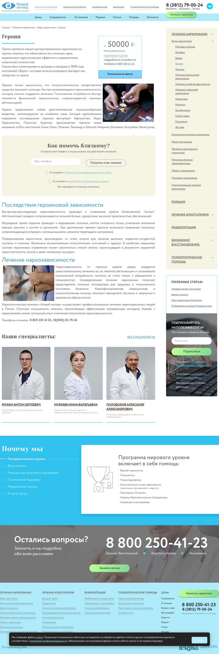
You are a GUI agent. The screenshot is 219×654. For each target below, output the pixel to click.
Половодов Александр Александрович (125, 405)
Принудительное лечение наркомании (186, 187)
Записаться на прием (120, 74)
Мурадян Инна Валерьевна (75, 403)
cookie (39, 637)
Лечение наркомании (190, 34)
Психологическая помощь (187, 259)
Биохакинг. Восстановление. (186, 242)
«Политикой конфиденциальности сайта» (88, 171)
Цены (38, 17)
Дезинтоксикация (182, 142)
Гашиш (178, 58)
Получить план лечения (105, 161)
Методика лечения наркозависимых (182, 162)
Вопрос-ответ (168, 606)
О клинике (81, 17)
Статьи (117, 17)
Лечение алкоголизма (190, 214)
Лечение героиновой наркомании (187, 77)
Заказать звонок (109, 566)
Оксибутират (182, 110)
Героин (179, 64)
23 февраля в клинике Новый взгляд (191, 306)
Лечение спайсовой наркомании (186, 92)
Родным (100, 17)
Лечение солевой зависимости (192, 84)
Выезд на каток (179, 294)
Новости (165, 616)
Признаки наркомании (184, 178)
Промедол (181, 121)
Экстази (179, 127)
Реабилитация (184, 227)
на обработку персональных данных (88, 180)
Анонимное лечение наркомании (190, 134)
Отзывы (134, 17)
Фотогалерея (167, 611)
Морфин (180, 52)
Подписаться (191, 351)
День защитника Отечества (186, 300)
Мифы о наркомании (183, 171)
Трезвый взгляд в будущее (186, 289)
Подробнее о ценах (116, 56)
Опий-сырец (182, 116)
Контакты (152, 17)
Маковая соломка (185, 47)
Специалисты (58, 17)
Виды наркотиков (182, 41)
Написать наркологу (181, 15)
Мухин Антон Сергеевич (21, 403)
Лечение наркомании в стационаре (185, 151)
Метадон (180, 104)
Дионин (179, 69)
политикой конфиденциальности (48, 641)
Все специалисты (140, 335)
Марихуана (181, 99)
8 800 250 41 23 (125, 63)
